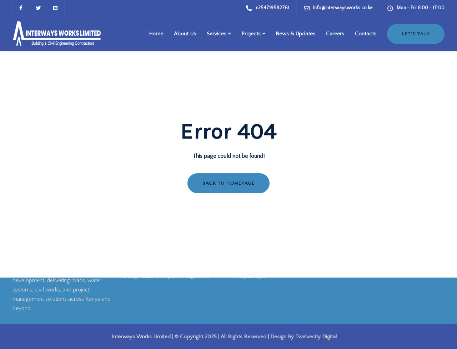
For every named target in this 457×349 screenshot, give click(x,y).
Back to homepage (228, 183)
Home (156, 34)
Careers (335, 34)
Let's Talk (416, 33)
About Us (185, 34)
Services (216, 34)
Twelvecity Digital (316, 337)
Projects (251, 34)
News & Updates (295, 34)
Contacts (365, 34)
